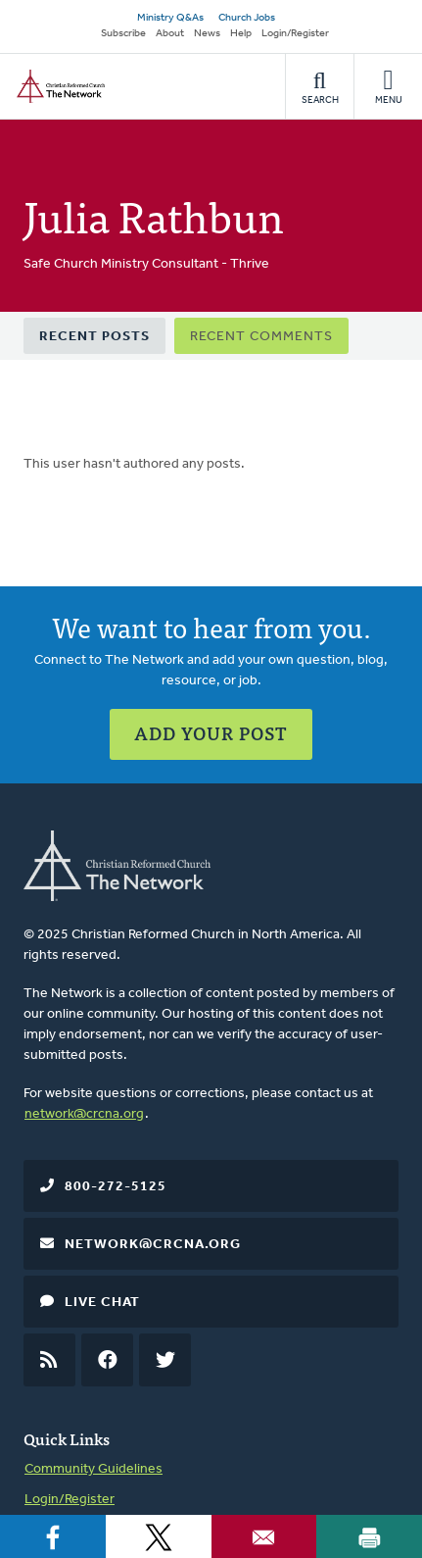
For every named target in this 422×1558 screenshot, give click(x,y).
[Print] (369, 1536)
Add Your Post (211, 733)
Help (241, 33)
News (207, 33)
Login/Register (295, 33)
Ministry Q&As (170, 18)
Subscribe (123, 33)
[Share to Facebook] (53, 1536)
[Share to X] (158, 1536)
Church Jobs (246, 18)
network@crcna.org (84, 1114)
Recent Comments (261, 336)
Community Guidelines (93, 1469)
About (170, 33)
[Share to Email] (264, 1536)
